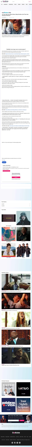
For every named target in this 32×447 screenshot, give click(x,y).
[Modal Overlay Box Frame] (16, 176)
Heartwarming (11, 4)
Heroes (15, 4)
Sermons (30, 436)
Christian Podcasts (5, 380)
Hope (26, 4)
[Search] (23, 1)
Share (4, 162)
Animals (19, 4)
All (1, 4)
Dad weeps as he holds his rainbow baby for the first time (19, 125)
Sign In (30, 1)
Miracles (23, 4)
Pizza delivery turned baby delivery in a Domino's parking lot (16, 109)
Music (27, 436)
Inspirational (5, 4)
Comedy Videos (7, 436)
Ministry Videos (21, 436)
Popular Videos (3, 436)
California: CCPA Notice (13, 439)
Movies (25, 436)
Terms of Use (3, 439)
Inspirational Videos (12, 436)
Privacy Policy (7, 439)
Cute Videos (17, 436)
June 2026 (16, 205)
